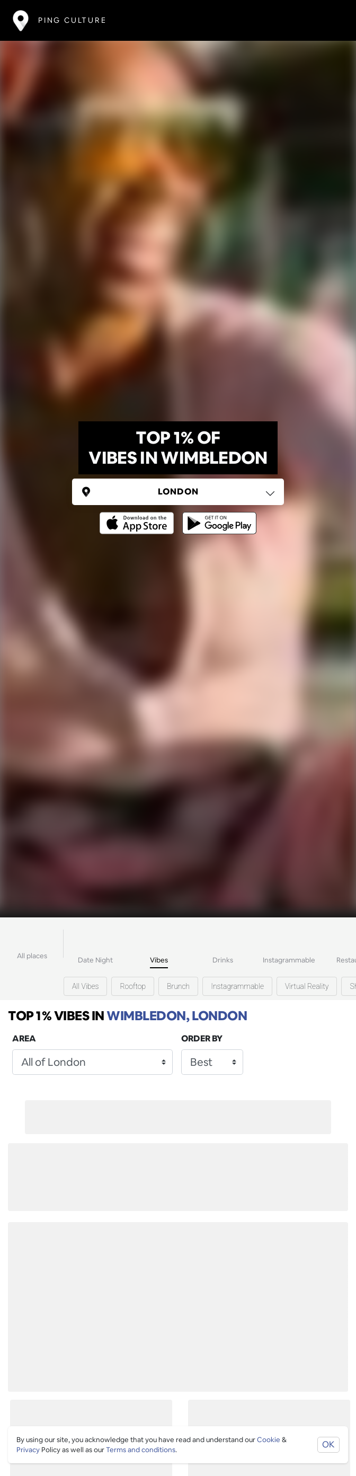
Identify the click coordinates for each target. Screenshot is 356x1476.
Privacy (28, 1449)
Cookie (268, 1439)
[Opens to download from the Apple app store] (139, 515)
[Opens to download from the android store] (217, 515)
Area (24, 1038)
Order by (201, 1038)
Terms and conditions (140, 1449)
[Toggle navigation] (327, 20)
